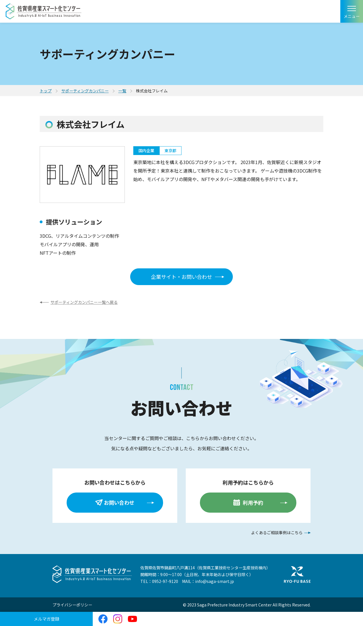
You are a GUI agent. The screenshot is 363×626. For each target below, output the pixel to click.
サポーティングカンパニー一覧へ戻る (84, 302)
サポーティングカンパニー (85, 91)
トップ (46, 91)
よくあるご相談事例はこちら (277, 532)
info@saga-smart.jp (214, 581)
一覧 (122, 91)
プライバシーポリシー (72, 605)
